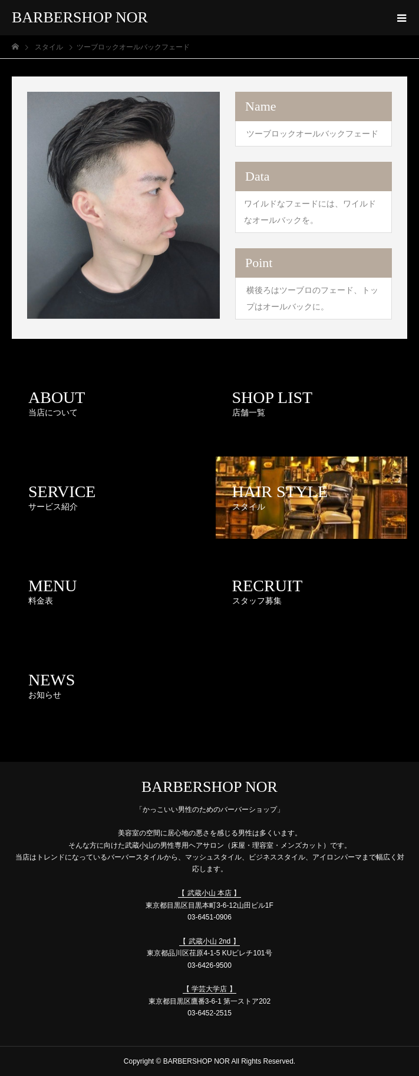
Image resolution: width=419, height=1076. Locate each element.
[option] (123, 205)
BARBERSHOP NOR (80, 17)
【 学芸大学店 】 (209, 989)
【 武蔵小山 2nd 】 (209, 941)
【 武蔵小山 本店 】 (209, 893)
